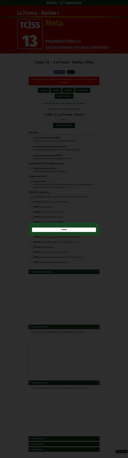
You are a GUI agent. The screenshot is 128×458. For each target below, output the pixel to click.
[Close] (97, 225)
